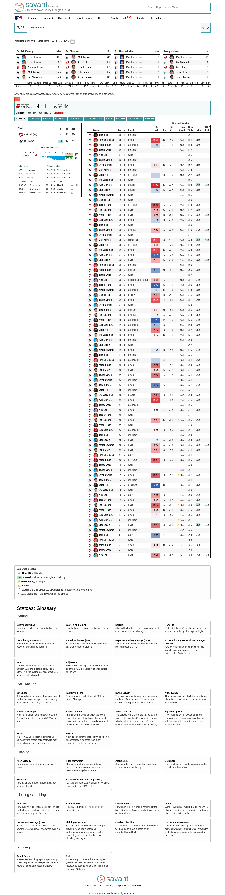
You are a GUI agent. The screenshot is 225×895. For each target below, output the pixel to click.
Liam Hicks (104, 199)
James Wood (105, 149)
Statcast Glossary (36, 608)
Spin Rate (170, 761)
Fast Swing (28, 581)
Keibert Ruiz (105, 144)
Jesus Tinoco (183, 77)
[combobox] (178, 7)
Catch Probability (124, 822)
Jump (168, 803)
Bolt (68, 856)
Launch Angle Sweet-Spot (30, 640)
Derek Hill (103, 174)
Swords (70, 733)
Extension (22, 779)
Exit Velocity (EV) (26, 625)
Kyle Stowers (34, 57)
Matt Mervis (34, 72)
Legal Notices (123, 885)
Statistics (141, 18)
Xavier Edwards (85, 77)
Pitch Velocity (24, 761)
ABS (127, 18)
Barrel (28, 577)
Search (101, 18)
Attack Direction (74, 711)
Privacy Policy (106, 885)
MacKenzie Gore (134, 57)
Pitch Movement (74, 761)
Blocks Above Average (177, 822)
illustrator (32, 18)
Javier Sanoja (105, 159)
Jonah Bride (105, 309)
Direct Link (20, 113)
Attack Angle (171, 693)
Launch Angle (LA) (76, 625)
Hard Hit (26, 573)
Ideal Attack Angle (26, 711)
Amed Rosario (106, 214)
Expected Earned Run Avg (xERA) (84, 779)
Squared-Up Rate (174, 711)
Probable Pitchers (84, 18)
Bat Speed (22, 693)
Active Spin (121, 761)
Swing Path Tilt (123, 711)
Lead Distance (123, 803)
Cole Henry (181, 67)
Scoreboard (64, 18)
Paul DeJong (84, 67)
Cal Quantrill (182, 62)
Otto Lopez (83, 72)
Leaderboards (158, 18)
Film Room (149, 119)
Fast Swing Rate (74, 693)
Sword (25, 585)
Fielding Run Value (76, 822)
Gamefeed (48, 18)
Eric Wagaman (35, 77)
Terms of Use (90, 885)
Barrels (119, 625)
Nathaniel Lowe (36, 67)
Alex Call (82, 62)
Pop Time (22, 803)
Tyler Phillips (182, 72)
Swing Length (122, 693)
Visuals (114, 18)
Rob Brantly (104, 369)
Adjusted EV (72, 662)
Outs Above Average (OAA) (31, 822)
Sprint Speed (23, 856)
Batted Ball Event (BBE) (78, 640)
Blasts (20, 733)
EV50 (19, 662)
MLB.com (136, 885)
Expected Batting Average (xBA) (132, 640)
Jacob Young (105, 204)
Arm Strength (73, 803)
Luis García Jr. (106, 219)
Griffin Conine (105, 164)
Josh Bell (103, 134)
